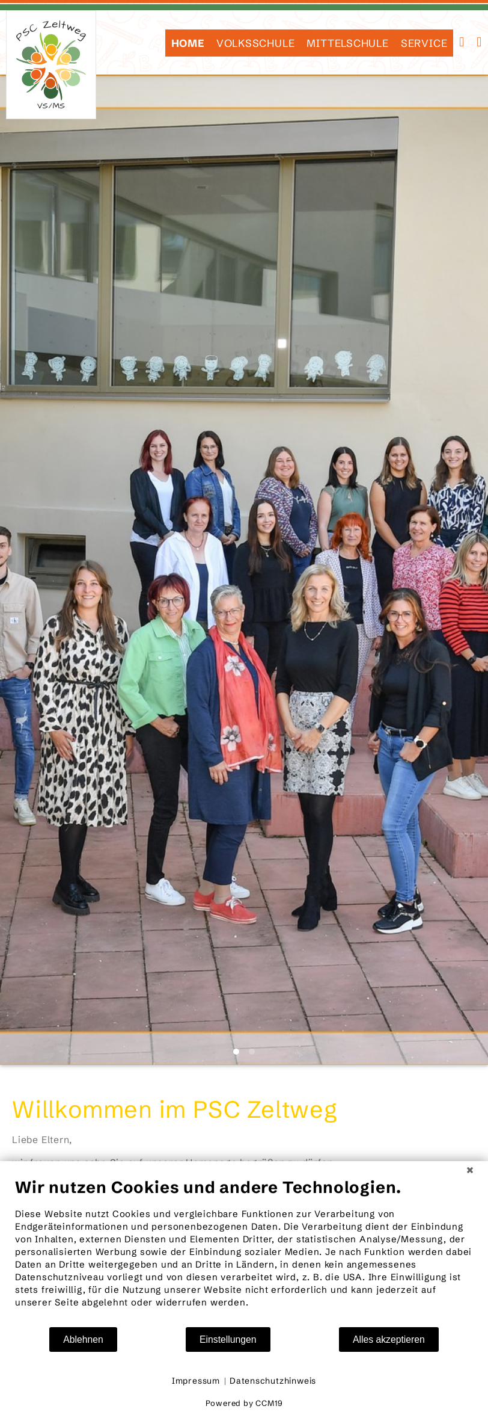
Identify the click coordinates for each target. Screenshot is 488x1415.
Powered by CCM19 (244, 1403)
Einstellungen (228, 1339)
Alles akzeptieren (389, 1339)
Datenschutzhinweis (273, 1380)
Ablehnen (83, 1339)
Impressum (196, 1380)
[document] (244, 1251)
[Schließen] (470, 1170)
